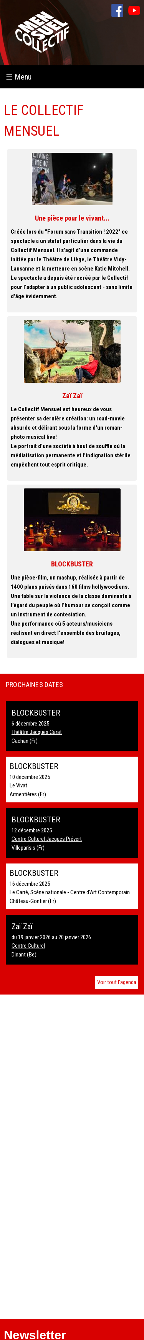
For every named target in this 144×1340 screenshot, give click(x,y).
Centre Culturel (28, 945)
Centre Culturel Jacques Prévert (47, 838)
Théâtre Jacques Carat (37, 732)
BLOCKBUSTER (72, 564)
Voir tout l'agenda (116, 982)
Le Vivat (18, 785)
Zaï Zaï (72, 396)
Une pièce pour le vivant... (72, 218)
